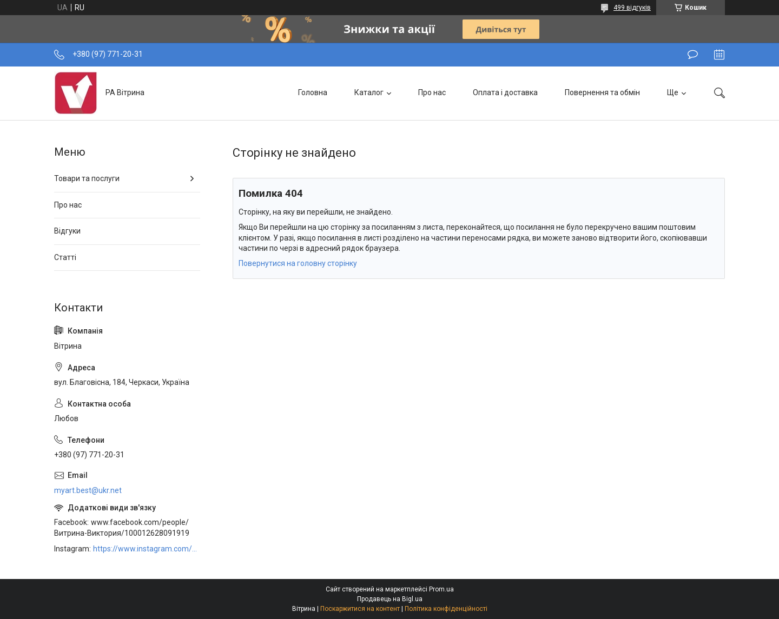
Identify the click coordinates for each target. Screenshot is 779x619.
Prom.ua (441, 589)
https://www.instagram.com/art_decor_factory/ (146, 548)
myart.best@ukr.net (88, 490)
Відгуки (67, 231)
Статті (65, 257)
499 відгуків (632, 7)
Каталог (369, 92)
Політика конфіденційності (446, 609)
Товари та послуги (87, 178)
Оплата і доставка (505, 92)
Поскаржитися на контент (360, 609)
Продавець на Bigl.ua (389, 599)
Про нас (432, 92)
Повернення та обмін (602, 92)
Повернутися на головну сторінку (298, 263)
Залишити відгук (693, 54)
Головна (312, 92)
